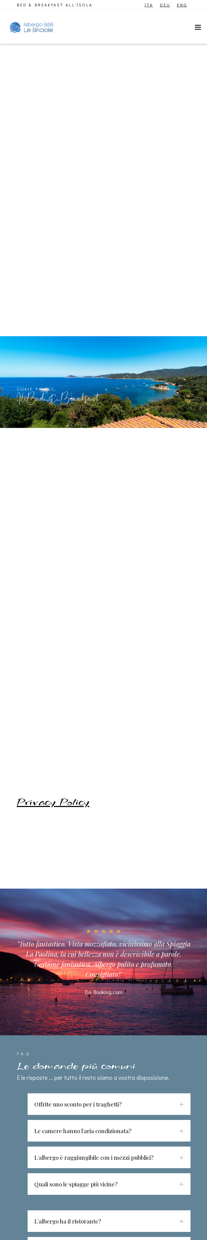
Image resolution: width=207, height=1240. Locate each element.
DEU (165, 4)
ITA (149, 4)
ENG (182, 4)
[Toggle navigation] (198, 28)
